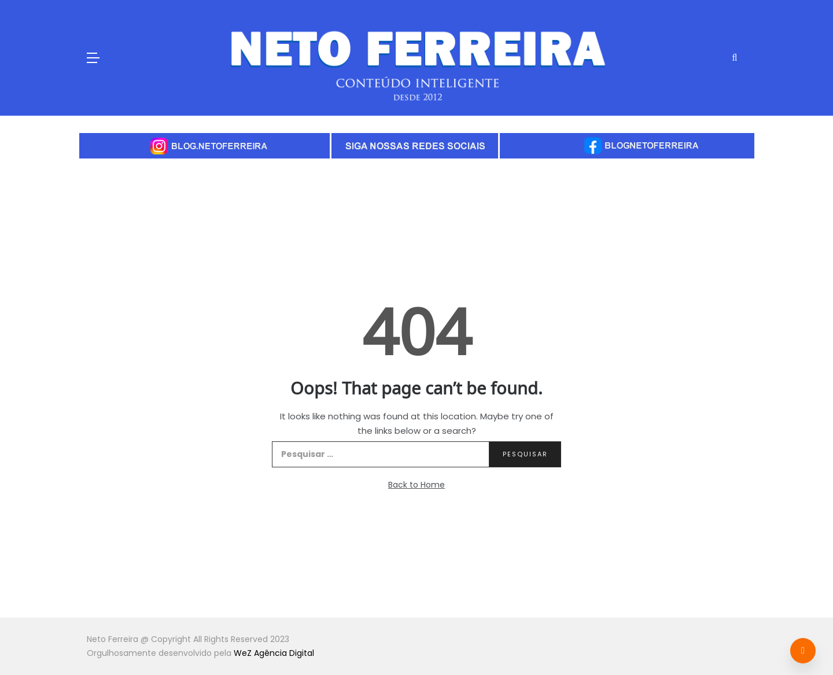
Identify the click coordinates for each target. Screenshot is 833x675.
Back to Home (416, 484)
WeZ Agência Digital (274, 653)
